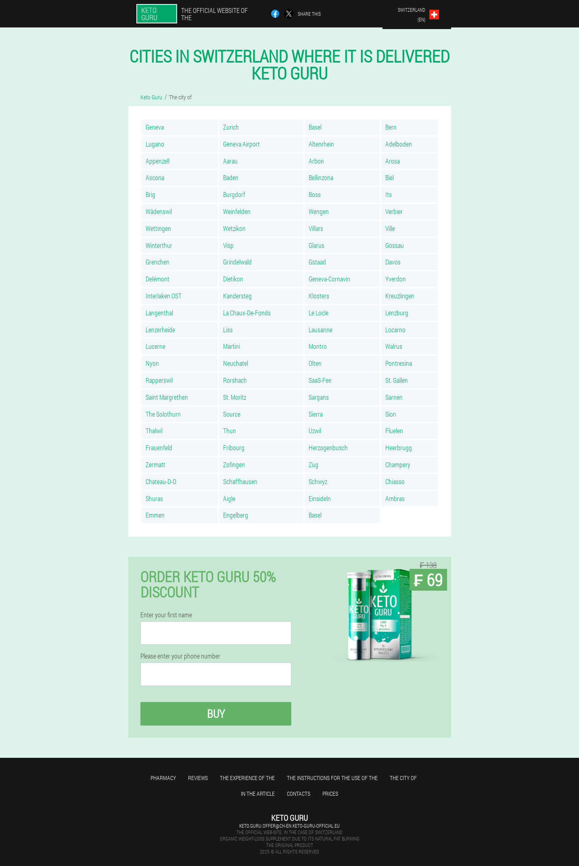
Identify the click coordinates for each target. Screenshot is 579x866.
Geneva (155, 127)
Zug (313, 464)
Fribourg (234, 447)
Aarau (230, 161)
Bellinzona (321, 177)
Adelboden (398, 144)
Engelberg (235, 515)
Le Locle (318, 312)
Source (231, 414)
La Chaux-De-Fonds (247, 312)
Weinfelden (237, 211)
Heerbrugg (398, 447)
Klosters (319, 295)
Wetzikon (234, 228)
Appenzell (157, 161)
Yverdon (395, 279)
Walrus (393, 346)
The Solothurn (163, 414)
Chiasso (395, 481)
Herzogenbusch (328, 447)
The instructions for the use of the (332, 778)
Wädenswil (159, 211)
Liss (228, 329)
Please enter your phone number (180, 656)
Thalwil (154, 430)
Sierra (316, 414)
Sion (390, 414)
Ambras (395, 498)
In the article (258, 793)
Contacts (298, 793)
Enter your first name (166, 615)
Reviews (198, 778)
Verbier (394, 211)
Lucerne (155, 346)
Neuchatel (235, 363)
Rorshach (235, 380)
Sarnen (394, 397)
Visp (228, 245)
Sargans (319, 397)
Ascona (155, 177)
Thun (229, 430)
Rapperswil (159, 380)
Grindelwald (237, 262)
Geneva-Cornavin (329, 279)
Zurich (231, 127)
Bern (391, 127)
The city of (403, 778)
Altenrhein (321, 144)
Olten (315, 363)
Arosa (392, 161)
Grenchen (157, 262)
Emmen (155, 515)
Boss (315, 194)
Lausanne (320, 329)
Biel (389, 177)
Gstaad (317, 262)
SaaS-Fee (320, 380)
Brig (150, 194)
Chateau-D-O (161, 481)
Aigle (229, 498)
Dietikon (233, 279)
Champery (397, 464)
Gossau (394, 245)
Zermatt (155, 464)
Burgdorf (234, 194)
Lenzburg (396, 312)
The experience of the (247, 778)
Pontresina (398, 363)
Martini (231, 346)
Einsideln (320, 498)
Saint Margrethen (167, 397)
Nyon (152, 363)
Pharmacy (163, 778)
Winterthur (159, 245)
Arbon (316, 161)
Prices (330, 793)
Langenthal (159, 312)
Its (388, 194)
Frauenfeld (159, 447)
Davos (393, 262)
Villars (316, 228)
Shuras (154, 498)
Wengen (319, 211)
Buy (216, 713)
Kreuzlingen (399, 295)
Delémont (157, 279)
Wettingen (158, 228)
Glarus (316, 245)
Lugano (155, 144)
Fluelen (394, 430)
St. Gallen (396, 380)
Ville (390, 228)
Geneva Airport (241, 144)
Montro (318, 346)
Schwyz (318, 481)
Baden (230, 177)
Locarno (395, 329)
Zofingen (234, 464)
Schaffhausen (240, 481)
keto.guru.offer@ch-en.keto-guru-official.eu (289, 825)
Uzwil (315, 430)
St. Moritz (234, 397)
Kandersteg (237, 295)
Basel (315, 127)
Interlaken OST (164, 295)
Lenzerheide (160, 329)
